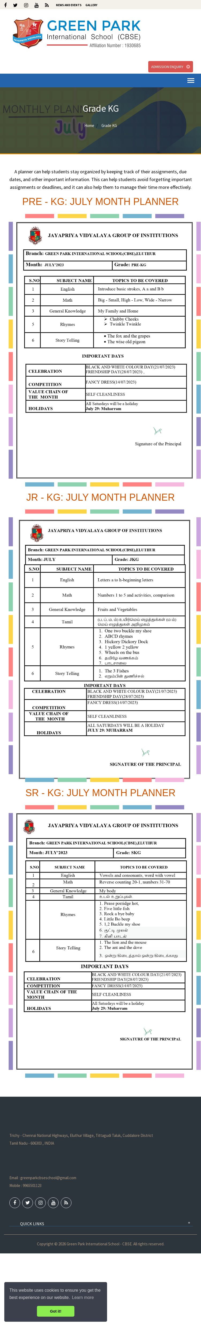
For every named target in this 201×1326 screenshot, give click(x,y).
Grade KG (109, 125)
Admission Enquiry (170, 66)
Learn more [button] (83, 1297)
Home (89, 125)
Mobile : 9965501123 (25, 1185)
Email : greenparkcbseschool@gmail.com (42, 1177)
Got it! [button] (55, 1311)
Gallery (91, 5)
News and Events (69, 5)
